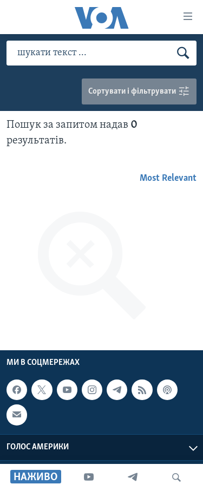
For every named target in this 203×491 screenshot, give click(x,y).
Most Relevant (168, 178)
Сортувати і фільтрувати (139, 92)
